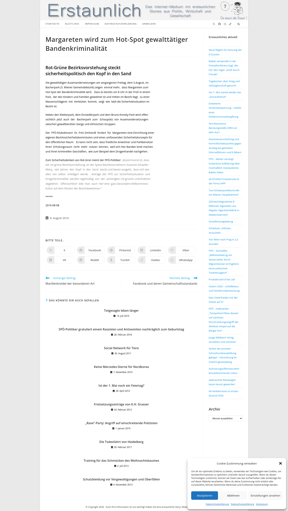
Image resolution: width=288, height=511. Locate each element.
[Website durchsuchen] (238, 24)
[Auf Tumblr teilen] (121, 260)
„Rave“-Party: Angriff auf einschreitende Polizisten (121, 423)
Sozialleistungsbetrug (221, 221)
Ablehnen (233, 495)
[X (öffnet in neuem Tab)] (214, 24)
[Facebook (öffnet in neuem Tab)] (219, 24)
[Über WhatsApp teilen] (182, 260)
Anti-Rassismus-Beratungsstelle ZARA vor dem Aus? (223, 128)
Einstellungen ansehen (265, 495)
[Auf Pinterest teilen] (121, 250)
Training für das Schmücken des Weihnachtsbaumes (121, 460)
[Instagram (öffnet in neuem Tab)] (225, 24)
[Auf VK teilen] (61, 260)
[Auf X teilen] (61, 250)
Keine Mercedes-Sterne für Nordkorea (121, 367)
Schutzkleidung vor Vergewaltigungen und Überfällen (121, 479)
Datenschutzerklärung (217, 504)
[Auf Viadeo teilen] (152, 260)
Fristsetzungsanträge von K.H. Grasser (121, 404)
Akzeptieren (204, 495)
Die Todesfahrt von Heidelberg (121, 442)
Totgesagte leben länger (121, 310)
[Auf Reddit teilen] (91, 260)
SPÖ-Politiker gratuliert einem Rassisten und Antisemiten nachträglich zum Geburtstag (121, 329)
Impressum (262, 504)
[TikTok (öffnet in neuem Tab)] (230, 24)
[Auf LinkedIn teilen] (152, 250)
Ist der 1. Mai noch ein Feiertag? (121, 385)
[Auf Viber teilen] (182, 250)
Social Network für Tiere (121, 348)
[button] (280, 463)
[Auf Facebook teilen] (91, 250)
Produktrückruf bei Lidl (222, 279)
